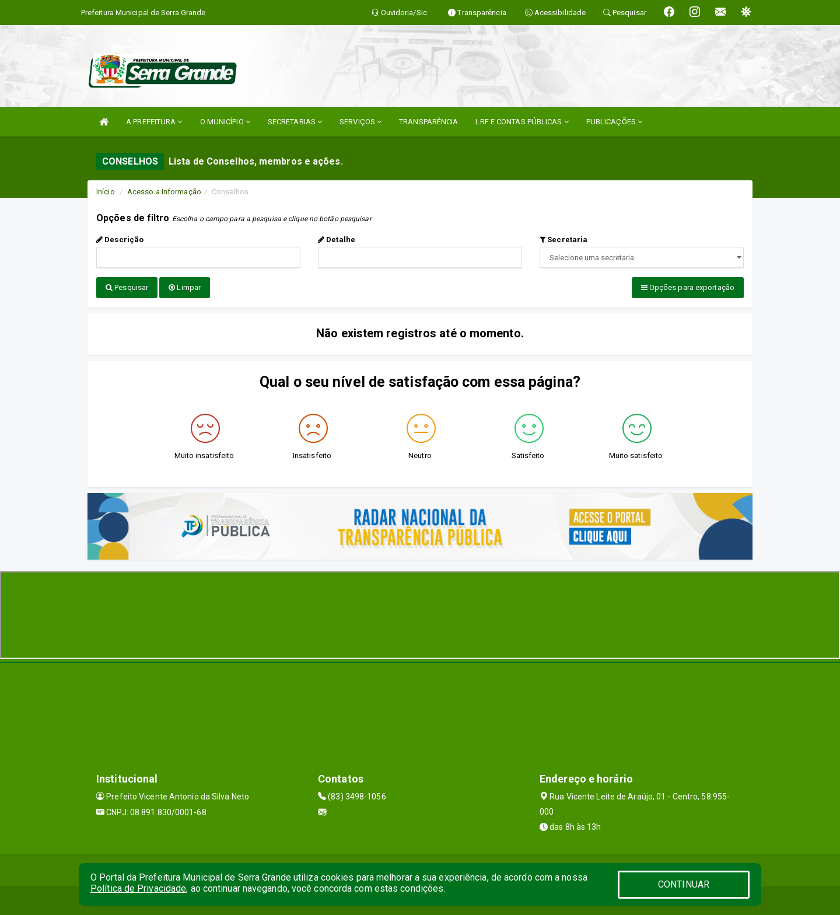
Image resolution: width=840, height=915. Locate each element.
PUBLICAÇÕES (614, 121)
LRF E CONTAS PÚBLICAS (521, 121)
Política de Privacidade (138, 888)
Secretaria (563, 239)
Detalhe (336, 239)
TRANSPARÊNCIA (428, 121)
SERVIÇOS (361, 121)
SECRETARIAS (295, 121)
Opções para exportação (687, 287)
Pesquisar (127, 287)
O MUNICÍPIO (225, 121)
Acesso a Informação (164, 191)
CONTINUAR (683, 884)
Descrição (120, 239)
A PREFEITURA (154, 121)
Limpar (185, 287)
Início (105, 191)
